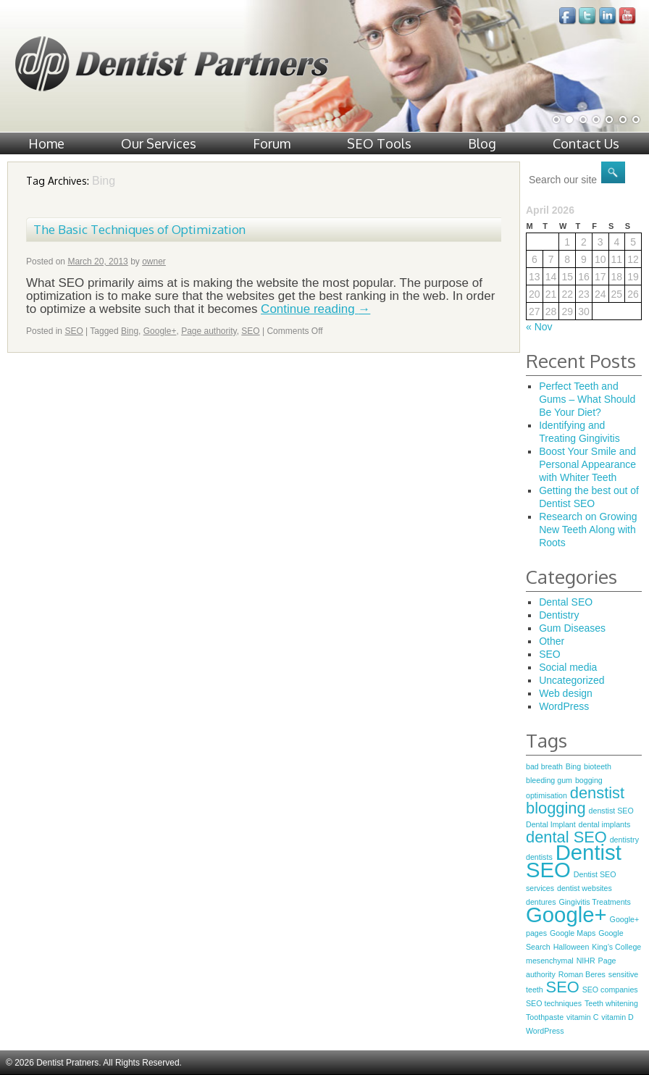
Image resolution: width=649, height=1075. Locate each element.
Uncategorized (571, 680)
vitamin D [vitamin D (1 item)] (617, 1017)
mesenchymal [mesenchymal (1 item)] (550, 960)
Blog (482, 143)
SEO (73, 331)
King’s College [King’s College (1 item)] (616, 946)
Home (46, 143)
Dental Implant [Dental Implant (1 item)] (551, 824)
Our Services (158, 143)
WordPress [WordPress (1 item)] (545, 1030)
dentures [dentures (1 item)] (541, 902)
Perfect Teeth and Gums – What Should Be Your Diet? (587, 399)
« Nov (539, 326)
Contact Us (586, 143)
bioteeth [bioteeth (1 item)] (597, 766)
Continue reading (315, 309)
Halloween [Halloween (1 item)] (571, 946)
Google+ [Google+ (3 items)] (566, 914)
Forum (271, 143)
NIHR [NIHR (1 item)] (586, 960)
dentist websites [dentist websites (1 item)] (584, 888)
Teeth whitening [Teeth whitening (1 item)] (611, 1003)
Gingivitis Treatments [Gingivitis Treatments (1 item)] (594, 902)
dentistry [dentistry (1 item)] (624, 839)
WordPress (564, 706)
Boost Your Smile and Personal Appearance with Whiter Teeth (587, 464)
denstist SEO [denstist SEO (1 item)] (611, 810)
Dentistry (559, 615)
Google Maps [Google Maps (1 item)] (572, 933)
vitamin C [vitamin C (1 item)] (582, 1017)
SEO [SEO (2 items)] (562, 987)
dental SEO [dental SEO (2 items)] (566, 837)
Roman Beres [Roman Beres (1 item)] (582, 974)
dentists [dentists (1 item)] (539, 857)
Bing (129, 331)
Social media (568, 667)
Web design (566, 693)
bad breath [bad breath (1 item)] (544, 766)
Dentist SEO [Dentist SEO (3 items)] (573, 861)
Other (551, 641)
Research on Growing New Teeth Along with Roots (588, 529)
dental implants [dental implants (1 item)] (605, 824)
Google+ (160, 331)
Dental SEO (566, 602)
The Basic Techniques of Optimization (139, 229)
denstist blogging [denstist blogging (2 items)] (575, 800)
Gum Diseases (572, 628)
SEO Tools (379, 143)
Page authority (209, 331)
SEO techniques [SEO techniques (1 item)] (554, 1003)
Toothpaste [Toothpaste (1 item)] (545, 1017)
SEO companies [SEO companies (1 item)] (610, 989)
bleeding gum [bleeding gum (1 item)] (549, 780)
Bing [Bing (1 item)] (573, 766)
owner (154, 261)
